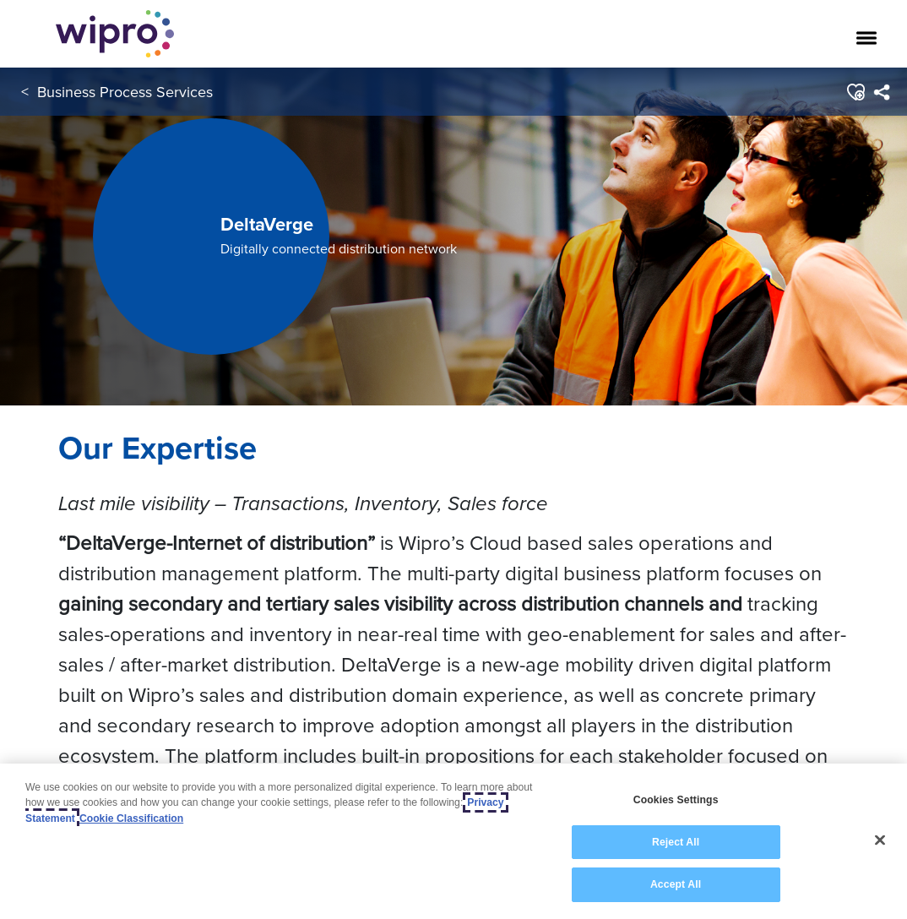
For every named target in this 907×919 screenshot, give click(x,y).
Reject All (675, 842)
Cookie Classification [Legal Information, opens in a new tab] (131, 818)
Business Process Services (125, 91)
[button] (855, 92)
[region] (453, 841)
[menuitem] (881, 92)
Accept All (675, 884)
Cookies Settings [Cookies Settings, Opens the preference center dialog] (676, 800)
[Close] (880, 840)
